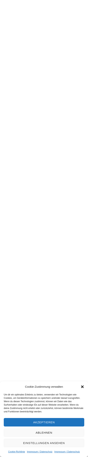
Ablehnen (44, 432)
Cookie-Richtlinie (16, 451)
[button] (82, 387)
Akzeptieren (44, 422)
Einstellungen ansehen (44, 443)
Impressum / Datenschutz (39, 451)
